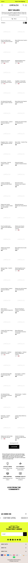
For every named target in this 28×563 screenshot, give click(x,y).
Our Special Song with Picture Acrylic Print (6, 374)
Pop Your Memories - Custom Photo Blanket (6, 226)
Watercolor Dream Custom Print (5, 248)
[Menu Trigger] (2, 5)
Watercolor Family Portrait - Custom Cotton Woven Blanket (7, 206)
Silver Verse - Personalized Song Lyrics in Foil (7, 310)
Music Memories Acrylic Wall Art (20, 248)
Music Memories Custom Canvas (21, 41)
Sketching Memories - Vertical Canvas (20, 61)
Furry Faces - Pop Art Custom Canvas (6, 163)
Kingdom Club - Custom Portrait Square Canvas (7, 142)
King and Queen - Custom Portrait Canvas (21, 163)
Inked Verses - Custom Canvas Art (20, 394)
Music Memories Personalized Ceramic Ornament (20, 332)
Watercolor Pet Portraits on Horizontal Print (21, 289)
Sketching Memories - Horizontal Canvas (20, 268)
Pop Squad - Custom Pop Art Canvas (20, 374)
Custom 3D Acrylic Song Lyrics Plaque (6, 331)
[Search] (23, 5)
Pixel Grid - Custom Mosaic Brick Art (5, 416)
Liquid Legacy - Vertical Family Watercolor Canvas (20, 353)
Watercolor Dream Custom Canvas (5, 61)
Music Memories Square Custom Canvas (21, 102)
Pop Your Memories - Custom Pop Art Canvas (6, 41)
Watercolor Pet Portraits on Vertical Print (21, 122)
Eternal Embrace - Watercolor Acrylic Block (21, 205)
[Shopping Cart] (26, 5)
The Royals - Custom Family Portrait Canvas (6, 81)
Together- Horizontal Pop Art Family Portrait (20, 81)
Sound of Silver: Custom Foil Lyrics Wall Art (6, 289)
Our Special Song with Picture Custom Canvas (6, 102)
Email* (4, 534)
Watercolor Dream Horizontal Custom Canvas (19, 227)
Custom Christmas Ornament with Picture (6, 183)
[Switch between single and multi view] (25, 23)
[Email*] (12, 534)
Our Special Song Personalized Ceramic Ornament (6, 395)
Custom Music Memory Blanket (20, 416)
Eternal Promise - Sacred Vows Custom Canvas (20, 184)
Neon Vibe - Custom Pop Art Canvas (21, 142)
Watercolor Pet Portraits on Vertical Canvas (6, 436)
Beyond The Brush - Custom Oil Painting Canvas (19, 310)
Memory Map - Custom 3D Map (6, 268)
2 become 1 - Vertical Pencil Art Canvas (6, 352)
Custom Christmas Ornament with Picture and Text (20, 437)
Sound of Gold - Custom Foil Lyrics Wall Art (7, 122)
